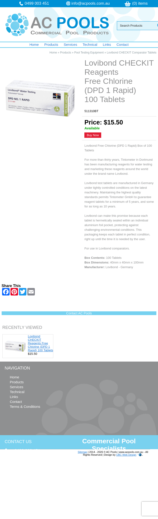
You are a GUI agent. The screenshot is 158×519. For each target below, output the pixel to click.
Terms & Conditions (25, 407)
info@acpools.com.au (91, 3)
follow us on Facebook (33, 489)
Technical (90, 44)
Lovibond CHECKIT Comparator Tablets (131, 52)
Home (34, 44)
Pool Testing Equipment (89, 52)
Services (70, 44)
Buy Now (93, 135)
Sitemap (82, 452)
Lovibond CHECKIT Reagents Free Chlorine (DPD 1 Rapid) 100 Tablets (40, 343)
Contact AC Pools (79, 313)
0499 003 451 (37, 3)
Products (51, 44)
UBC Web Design (126, 454)
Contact (122, 44)
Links (107, 44)
